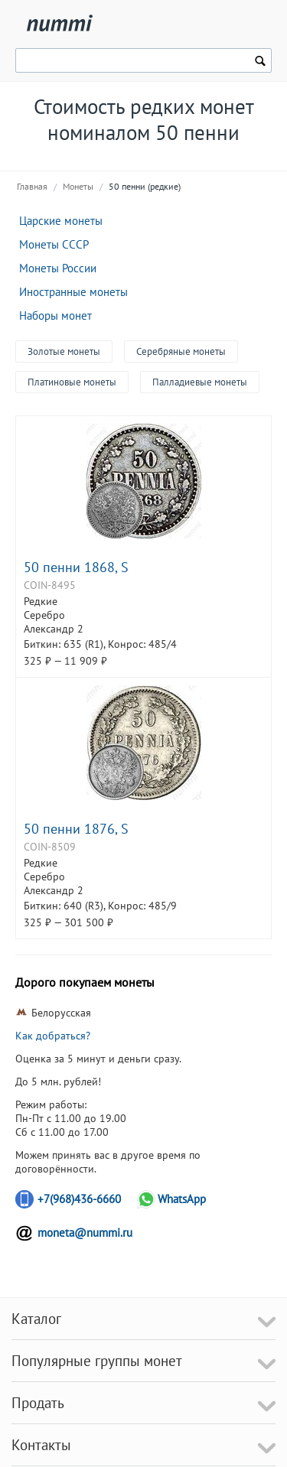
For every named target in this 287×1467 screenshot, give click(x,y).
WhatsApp (182, 1199)
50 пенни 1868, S (76, 567)
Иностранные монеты (73, 292)
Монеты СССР (54, 244)
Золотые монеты (64, 351)
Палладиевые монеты (199, 382)
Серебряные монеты (181, 351)
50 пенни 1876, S (76, 828)
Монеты (78, 186)
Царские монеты (61, 220)
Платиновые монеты (72, 382)
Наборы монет (55, 315)
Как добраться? (52, 1036)
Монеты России (57, 268)
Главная (32, 186)
